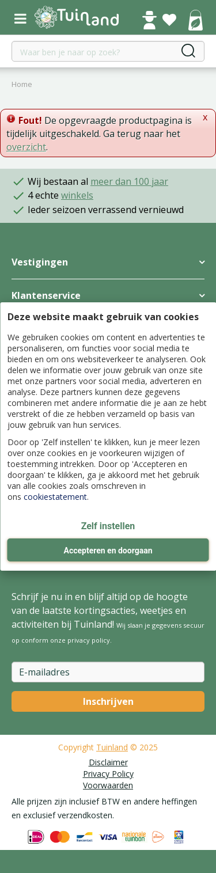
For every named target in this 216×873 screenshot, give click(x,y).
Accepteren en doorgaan (107, 550)
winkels (77, 195)
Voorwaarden (108, 785)
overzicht (26, 147)
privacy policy (88, 640)
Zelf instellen (108, 526)
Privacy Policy (108, 773)
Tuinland (112, 747)
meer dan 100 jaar (129, 181)
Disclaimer (108, 762)
